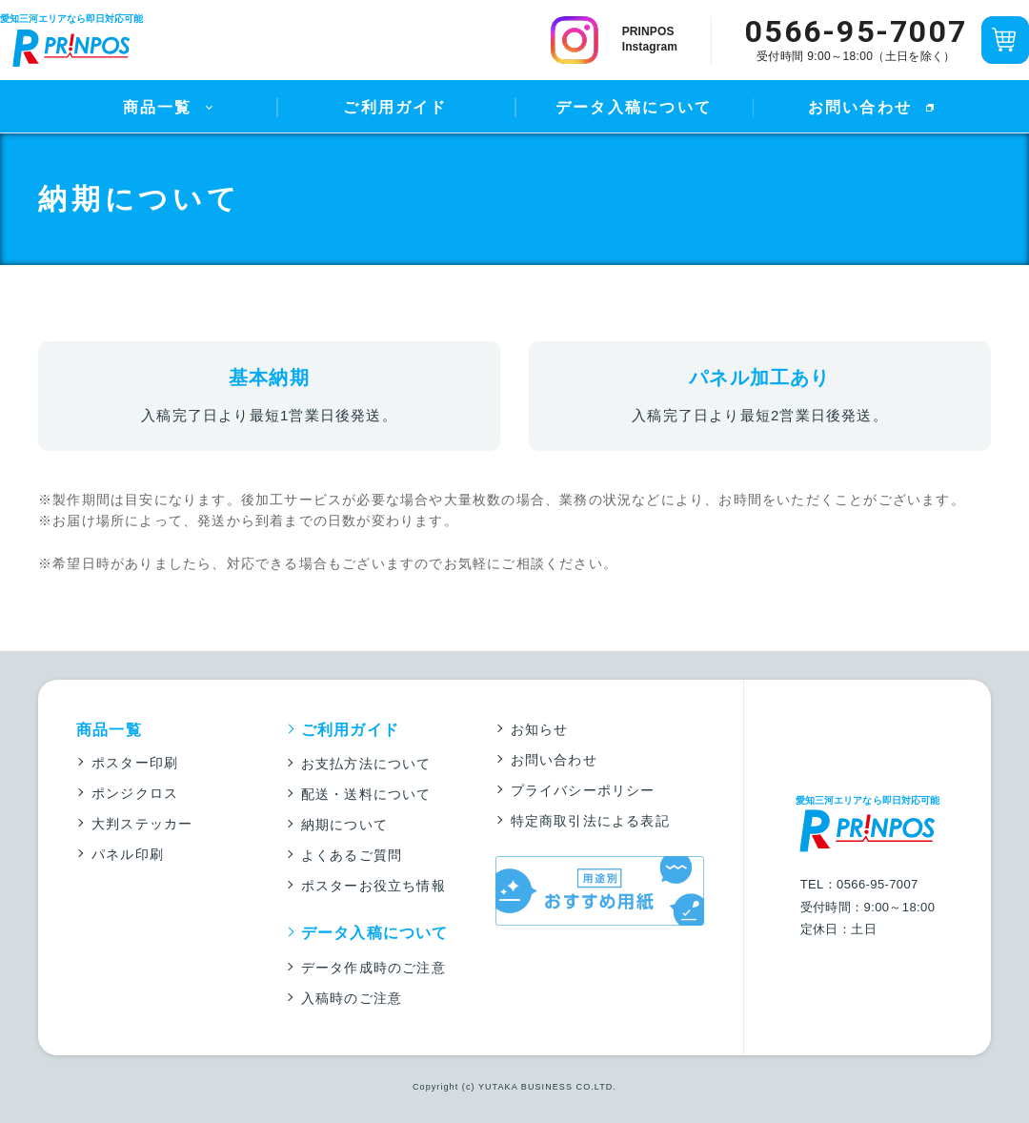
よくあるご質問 (351, 855)
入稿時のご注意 (351, 998)
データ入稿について (633, 107)
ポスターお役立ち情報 (373, 885)
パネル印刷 (127, 854)
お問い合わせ (860, 107)
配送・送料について (366, 794)
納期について (344, 824)
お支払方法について (366, 763)
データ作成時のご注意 (373, 967)
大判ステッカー (141, 823)
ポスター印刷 (134, 762)
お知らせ (540, 729)
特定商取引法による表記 (590, 820)
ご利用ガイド (395, 107)
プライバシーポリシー (583, 790)
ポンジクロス (134, 793)
